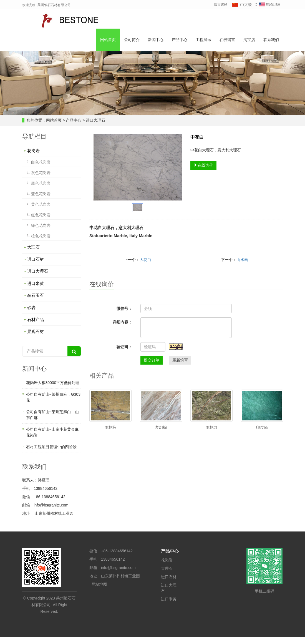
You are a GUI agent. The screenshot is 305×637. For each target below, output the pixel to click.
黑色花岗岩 (41, 183)
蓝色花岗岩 (41, 194)
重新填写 (180, 360)
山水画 (242, 259)
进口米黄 (35, 283)
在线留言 (227, 39)
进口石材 (35, 259)
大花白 (145, 259)
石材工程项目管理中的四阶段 (51, 447)
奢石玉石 (35, 295)
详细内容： (122, 322)
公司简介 (132, 39)
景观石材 (35, 331)
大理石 (33, 247)
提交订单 (151, 360)
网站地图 (99, 584)
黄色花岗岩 (41, 204)
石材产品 (35, 319)
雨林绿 (211, 427)
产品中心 (179, 39)
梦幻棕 (161, 427)
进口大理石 (95, 120)
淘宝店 (249, 39)
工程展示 (203, 39)
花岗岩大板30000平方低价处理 (53, 382)
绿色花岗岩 (41, 225)
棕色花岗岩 (41, 236)
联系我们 (271, 39)
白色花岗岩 (41, 162)
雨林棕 (110, 427)
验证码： (124, 347)
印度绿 (262, 427)
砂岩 (31, 307)
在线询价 (203, 165)
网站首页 (108, 39)
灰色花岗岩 (41, 172)
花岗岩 (33, 150)
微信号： (124, 308)
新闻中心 (155, 39)
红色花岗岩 (41, 215)
